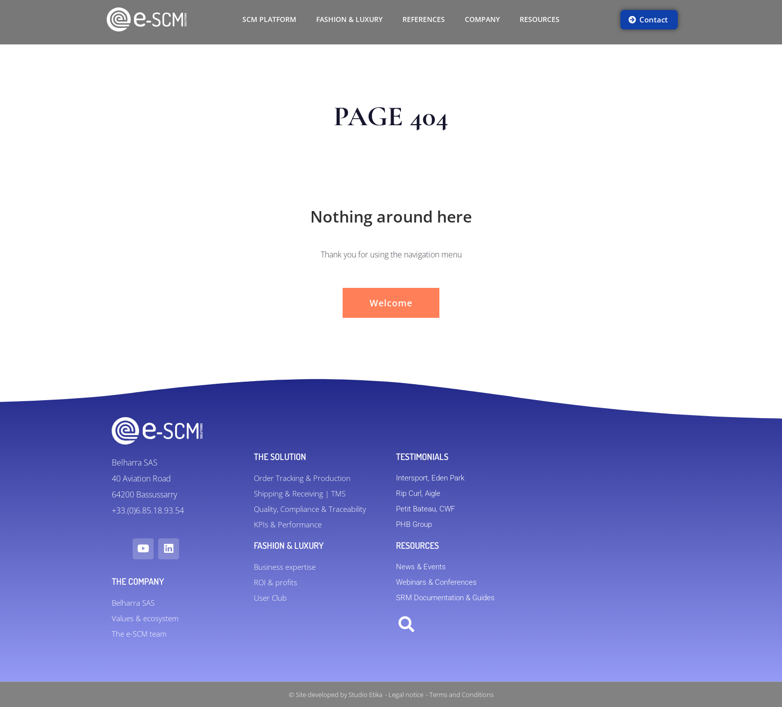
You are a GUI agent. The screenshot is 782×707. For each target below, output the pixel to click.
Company (482, 19)
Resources (540, 19)
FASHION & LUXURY (349, 19)
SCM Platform (269, 19)
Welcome (391, 303)
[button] (406, 624)
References (423, 19)
